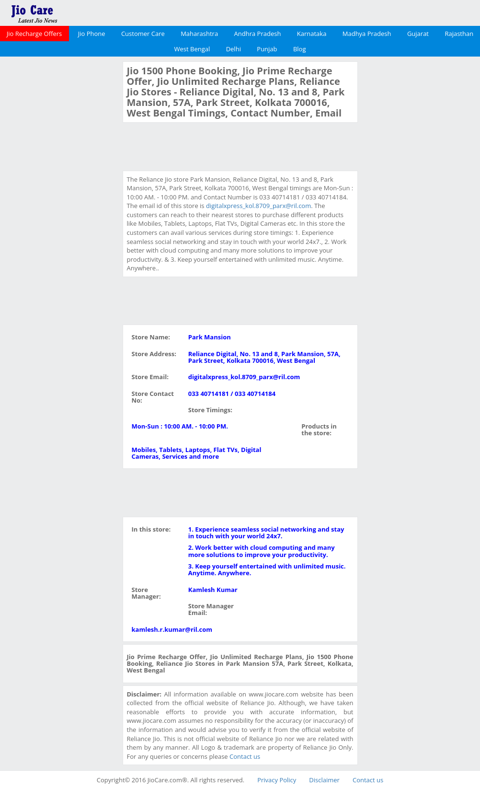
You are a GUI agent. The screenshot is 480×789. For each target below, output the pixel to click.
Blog (299, 49)
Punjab (267, 49)
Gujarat (418, 33)
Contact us (244, 756)
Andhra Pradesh (257, 33)
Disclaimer (324, 780)
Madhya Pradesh (367, 33)
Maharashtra (199, 33)
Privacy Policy (276, 780)
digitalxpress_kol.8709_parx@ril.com (258, 205)
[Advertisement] (60, 205)
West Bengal (192, 49)
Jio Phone (91, 33)
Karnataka (312, 33)
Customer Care (143, 33)
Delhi (233, 49)
